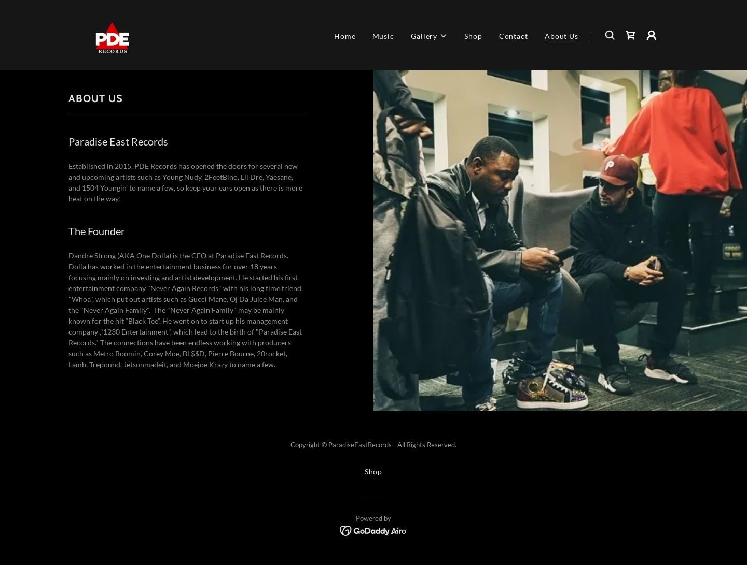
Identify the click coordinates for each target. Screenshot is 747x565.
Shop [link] (473, 36)
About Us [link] (561, 36)
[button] (429, 36)
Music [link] (383, 36)
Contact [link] (513, 36)
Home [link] (345, 36)
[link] (112, 34)
